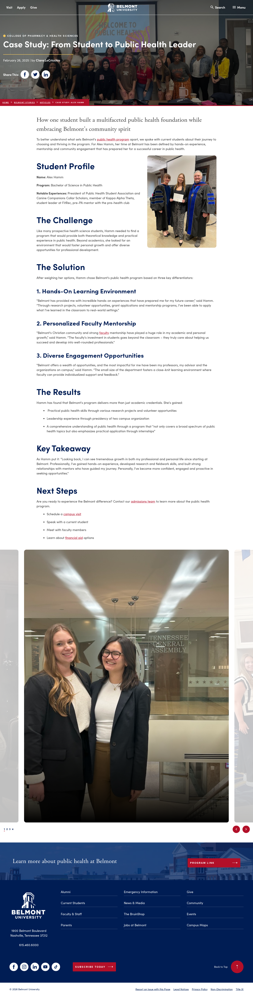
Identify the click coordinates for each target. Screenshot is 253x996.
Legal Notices (181, 989)
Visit (9, 7)
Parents (66, 925)
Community (195, 903)
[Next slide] (246, 829)
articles (45, 102)
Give (33, 7)
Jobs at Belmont (135, 925)
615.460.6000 (29, 945)
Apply (21, 7)
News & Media (134, 903)
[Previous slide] (236, 829)
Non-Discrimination (222, 989)
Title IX (240, 989)
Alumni (65, 892)
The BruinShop (134, 914)
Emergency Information (141, 892)
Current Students (73, 903)
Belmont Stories (24, 102)
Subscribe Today (95, 966)
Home (5, 102)
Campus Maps (197, 925)
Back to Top (229, 967)
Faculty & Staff (71, 914)
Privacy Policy (199, 989)
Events (191, 914)
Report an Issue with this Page (152, 989)
